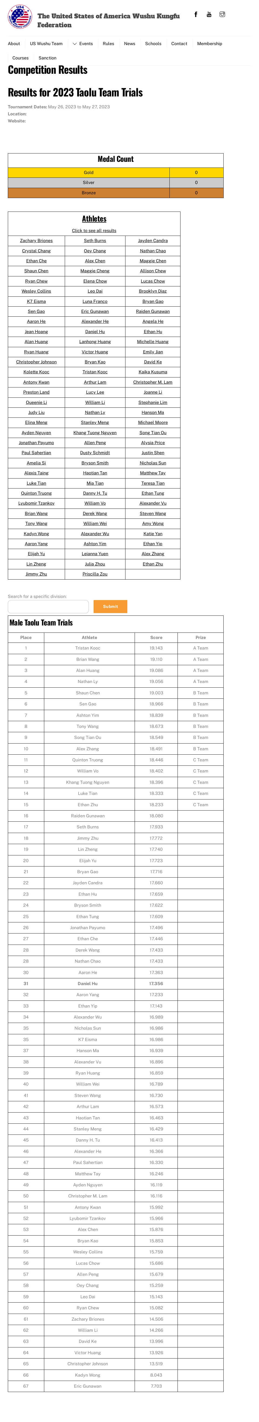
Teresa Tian (153, 485)
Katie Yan (153, 536)
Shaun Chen (36, 273)
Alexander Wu (95, 536)
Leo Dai (95, 293)
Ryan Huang (36, 354)
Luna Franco (95, 303)
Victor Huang (95, 354)
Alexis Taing (36, 475)
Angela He (152, 323)
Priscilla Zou (95, 576)
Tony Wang (36, 525)
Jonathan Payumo (36, 445)
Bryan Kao (95, 364)
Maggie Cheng (95, 273)
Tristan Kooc (95, 374)
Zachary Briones (36, 243)
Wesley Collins (36, 293)
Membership (209, 43)
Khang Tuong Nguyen (95, 435)
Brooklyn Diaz (153, 293)
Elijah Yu (36, 556)
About (14, 43)
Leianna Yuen (95, 556)
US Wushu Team (46, 43)
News (129, 43)
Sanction (47, 58)
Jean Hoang (36, 334)
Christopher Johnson (36, 364)
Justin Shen (153, 455)
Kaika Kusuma (153, 374)
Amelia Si (36, 465)
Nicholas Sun (153, 465)
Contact (179, 43)
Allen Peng (95, 445)
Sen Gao (36, 313)
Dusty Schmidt (95, 455)
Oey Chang (95, 253)
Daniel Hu (95, 334)
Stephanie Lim (152, 404)
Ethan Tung (153, 495)
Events (83, 43)
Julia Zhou (95, 566)
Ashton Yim (95, 546)
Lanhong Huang (95, 344)
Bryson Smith (94, 465)
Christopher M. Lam (152, 384)
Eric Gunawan (95, 313)
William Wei (95, 525)
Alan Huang (36, 344)
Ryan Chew (36, 283)
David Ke (153, 364)
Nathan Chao (153, 253)
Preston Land (36, 394)
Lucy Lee (95, 394)
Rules (108, 43)
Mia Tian (95, 485)
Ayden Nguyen (36, 435)
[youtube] (209, 13)
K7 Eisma (36, 303)
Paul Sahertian (36, 455)
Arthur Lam (95, 384)
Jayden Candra (153, 243)
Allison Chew (153, 273)
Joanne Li (153, 394)
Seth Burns (95, 243)
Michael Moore (153, 424)
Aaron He (36, 323)
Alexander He (95, 323)
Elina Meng (36, 424)
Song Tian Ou (152, 435)
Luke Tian (36, 485)
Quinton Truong (36, 495)
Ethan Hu (153, 334)
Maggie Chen (153, 263)
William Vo (95, 505)
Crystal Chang (36, 253)
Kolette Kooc (36, 374)
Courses (20, 58)
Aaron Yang (36, 546)
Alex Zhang (153, 556)
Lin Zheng (36, 566)
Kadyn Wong (36, 536)
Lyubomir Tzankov (36, 505)
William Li (95, 404)
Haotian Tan (95, 475)
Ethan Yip (152, 546)
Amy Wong (153, 525)
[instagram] (222, 13)
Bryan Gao (152, 303)
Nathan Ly (95, 414)
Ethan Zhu (153, 566)
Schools (153, 43)
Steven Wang (153, 515)
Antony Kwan (36, 384)
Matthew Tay (153, 475)
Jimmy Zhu (36, 576)
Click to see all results (94, 233)
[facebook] (195, 13)
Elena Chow (95, 283)
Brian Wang (36, 515)
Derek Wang (95, 515)
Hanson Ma (153, 414)
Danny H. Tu (95, 495)
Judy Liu (36, 414)
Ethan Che (36, 263)
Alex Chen (95, 263)
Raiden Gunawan (153, 313)
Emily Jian (153, 354)
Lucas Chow (153, 283)
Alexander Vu (152, 505)
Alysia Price (153, 445)
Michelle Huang (153, 344)
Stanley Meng (95, 424)
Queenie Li (36, 404)
